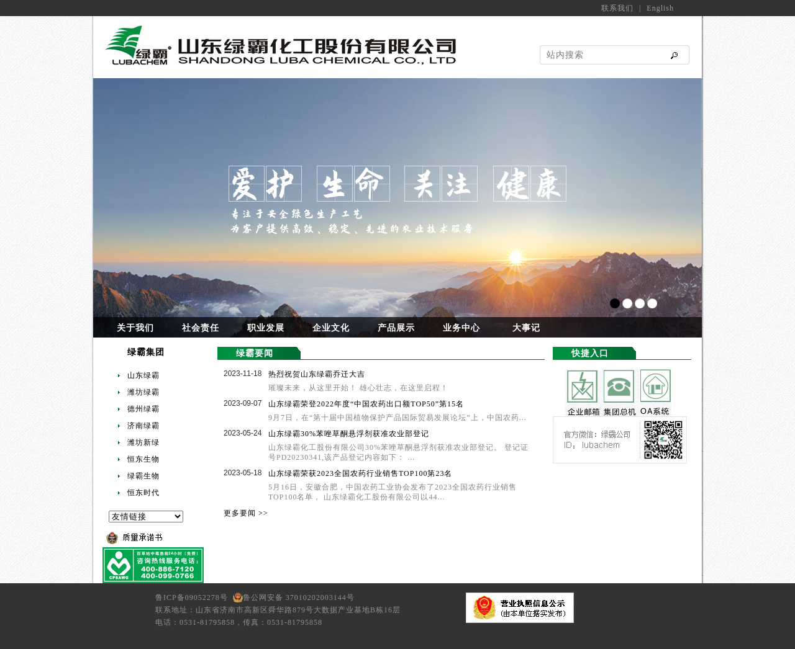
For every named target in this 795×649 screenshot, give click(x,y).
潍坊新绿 (143, 442)
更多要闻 (240, 513)
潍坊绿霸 (143, 392)
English (660, 8)
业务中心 (461, 328)
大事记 (526, 328)
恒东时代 (143, 492)
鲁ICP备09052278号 (194, 597)
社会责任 (200, 328)
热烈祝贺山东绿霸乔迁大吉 (316, 374)
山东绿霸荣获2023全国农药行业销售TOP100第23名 (360, 473)
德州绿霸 (143, 409)
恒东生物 (143, 459)
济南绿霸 (143, 425)
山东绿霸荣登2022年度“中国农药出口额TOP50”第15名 (366, 404)
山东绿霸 (143, 375)
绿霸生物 (143, 476)
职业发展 (265, 328)
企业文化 (331, 328)
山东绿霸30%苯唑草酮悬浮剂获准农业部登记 (348, 433)
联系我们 (617, 8)
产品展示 (396, 328)
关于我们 (135, 328)
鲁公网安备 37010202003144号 (299, 597)
